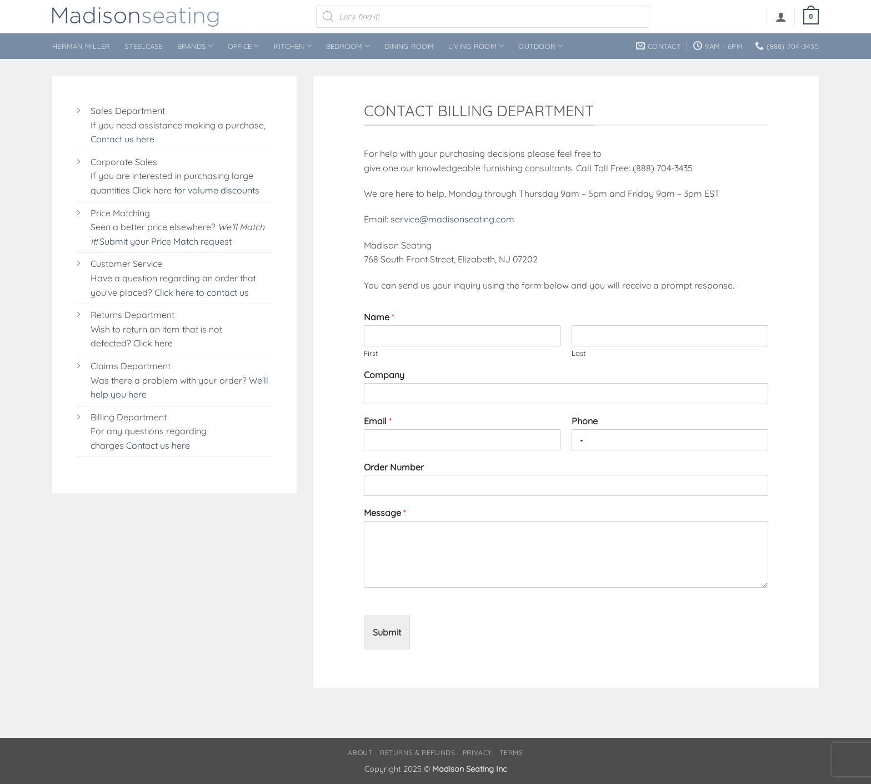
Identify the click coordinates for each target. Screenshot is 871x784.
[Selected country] (579, 441)
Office (243, 46)
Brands (195, 46)
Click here (153, 343)
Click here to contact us (201, 292)
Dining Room (409, 46)
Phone (585, 420)
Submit (387, 632)
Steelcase (143, 46)
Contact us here (122, 139)
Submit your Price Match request (165, 241)
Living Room (476, 46)
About (360, 752)
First (371, 353)
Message (385, 512)
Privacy (477, 752)
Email (378, 420)
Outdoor (540, 46)
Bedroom (348, 46)
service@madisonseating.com (452, 219)
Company (384, 374)
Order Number (394, 467)
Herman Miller (81, 46)
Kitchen (293, 46)
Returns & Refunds (417, 752)
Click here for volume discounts (195, 190)
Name (379, 316)
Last (578, 353)
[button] (781, 16)
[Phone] (670, 439)
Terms (511, 752)
